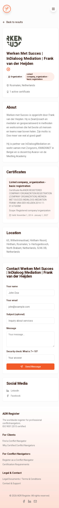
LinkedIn (12, 390)
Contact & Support (12, 483)
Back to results (13, 22)
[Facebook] (23, 501)
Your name (12, 286)
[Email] (35, 501)
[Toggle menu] (53, 9)
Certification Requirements (16, 464)
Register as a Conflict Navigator (18, 460)
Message (11, 328)
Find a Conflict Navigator (14, 441)
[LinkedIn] (29, 501)
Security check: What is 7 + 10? (22, 351)
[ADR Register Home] (7, 8)
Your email (12, 300)
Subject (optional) (15, 314)
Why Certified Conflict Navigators (19, 445)
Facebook (13, 396)
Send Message (30, 366)
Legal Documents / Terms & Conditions (22, 479)
